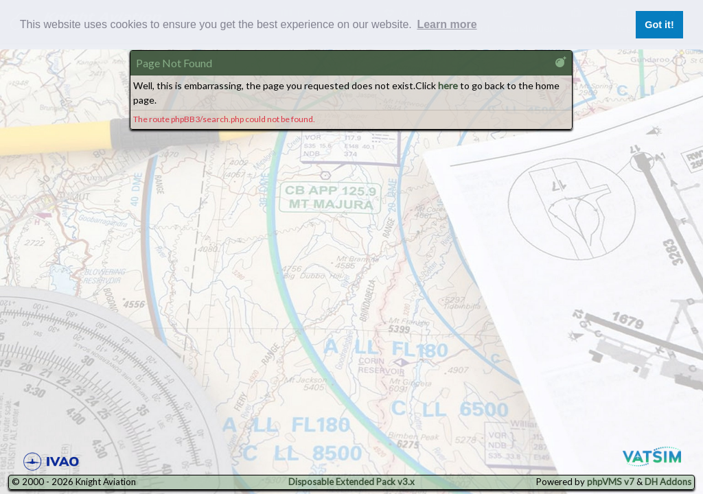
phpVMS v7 (610, 481)
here (448, 85)
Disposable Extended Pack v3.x (351, 481)
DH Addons (668, 481)
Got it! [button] (659, 24)
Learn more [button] (446, 24)
